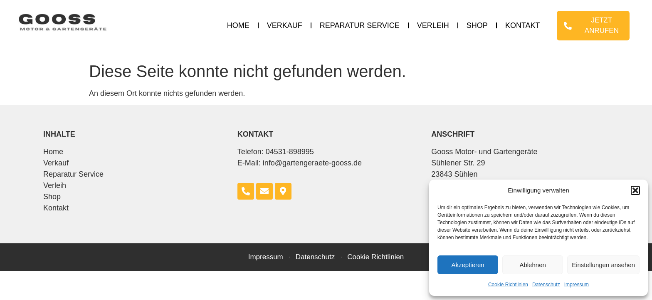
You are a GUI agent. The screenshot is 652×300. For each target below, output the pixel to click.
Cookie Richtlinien (508, 285)
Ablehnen (532, 264)
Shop (477, 25)
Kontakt (522, 25)
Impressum (576, 285)
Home (238, 25)
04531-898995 (290, 152)
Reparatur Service (360, 25)
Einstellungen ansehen (603, 264)
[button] (635, 190)
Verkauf (284, 25)
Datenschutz (546, 285)
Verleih (433, 25)
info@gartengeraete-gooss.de (312, 163)
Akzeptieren (467, 264)
